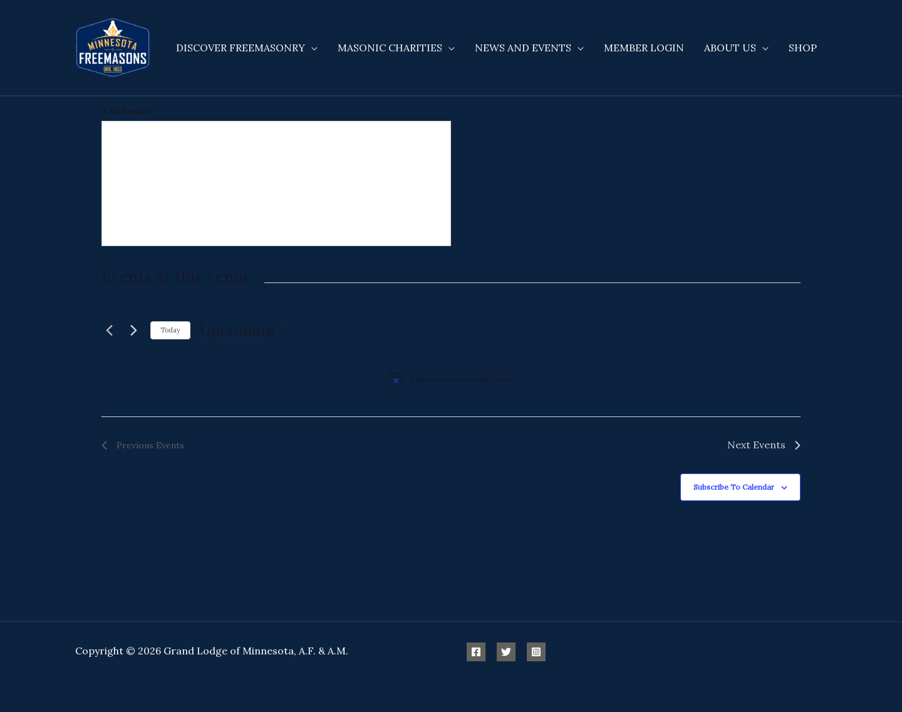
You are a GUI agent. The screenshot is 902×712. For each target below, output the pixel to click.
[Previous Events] (109, 330)
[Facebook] (476, 651)
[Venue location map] (276, 183)
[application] (311, 47)
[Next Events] (133, 330)
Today (170, 330)
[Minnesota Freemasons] (112, 46)
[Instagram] (536, 651)
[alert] (451, 378)
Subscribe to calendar (733, 487)
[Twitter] (506, 651)
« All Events (125, 111)
